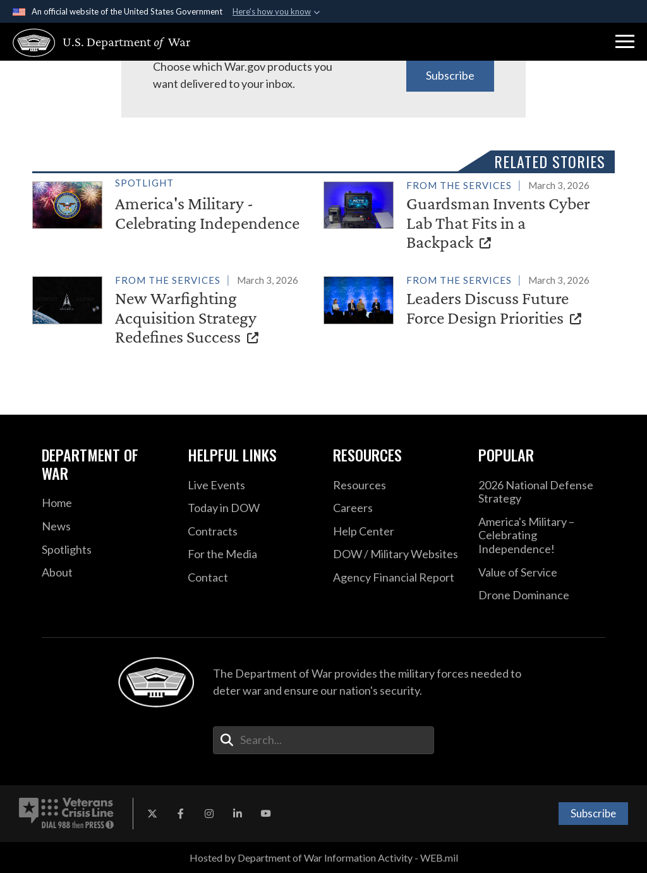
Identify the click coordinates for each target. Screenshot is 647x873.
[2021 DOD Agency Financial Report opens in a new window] (396, 578)
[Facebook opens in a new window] (180, 813)
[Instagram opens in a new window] (209, 813)
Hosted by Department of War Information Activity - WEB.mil (324, 858)
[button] (624, 42)
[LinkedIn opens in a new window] (237, 813)
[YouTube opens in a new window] (266, 813)
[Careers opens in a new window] (396, 508)
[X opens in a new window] (152, 813)
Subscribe (450, 75)
